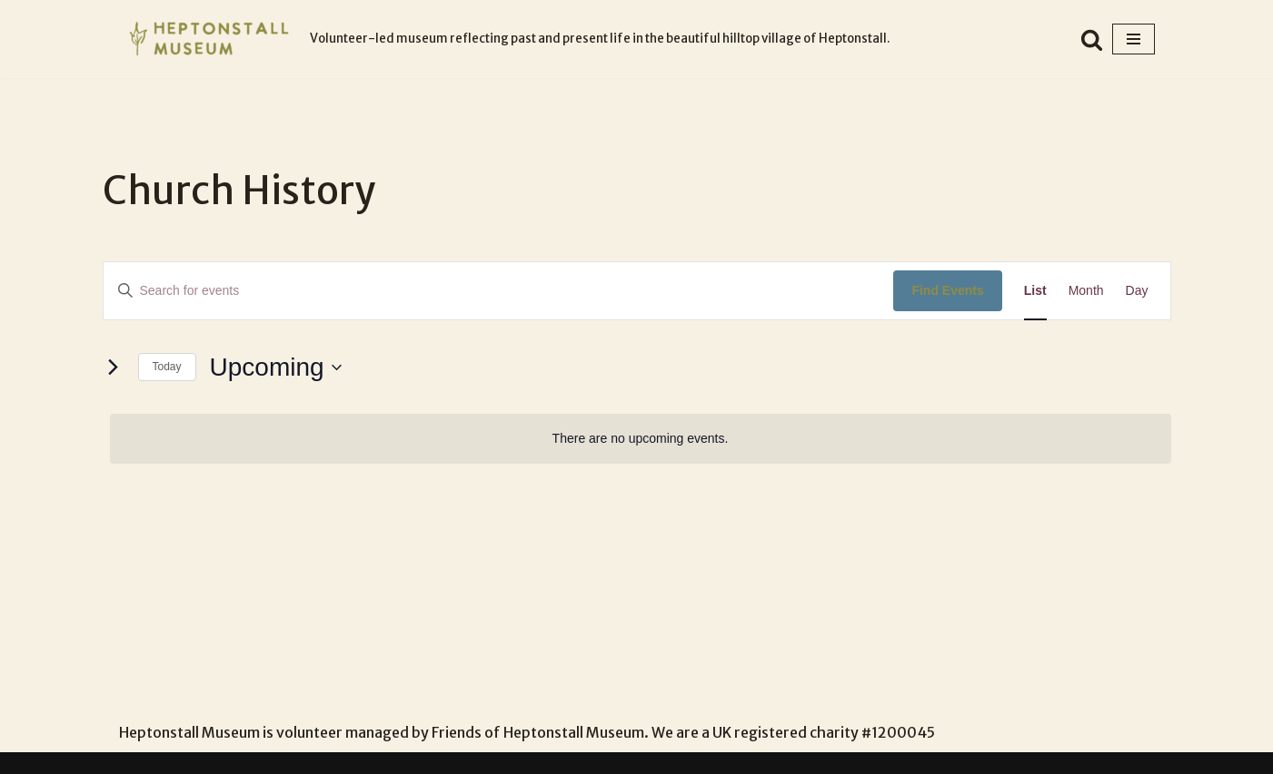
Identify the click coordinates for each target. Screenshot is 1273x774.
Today (167, 366)
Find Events (947, 290)
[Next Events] (113, 367)
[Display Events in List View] (1035, 290)
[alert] (640, 439)
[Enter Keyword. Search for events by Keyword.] (499, 290)
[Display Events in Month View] (1086, 290)
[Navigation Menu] (1133, 39)
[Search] (1091, 39)
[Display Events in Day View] (1137, 290)
